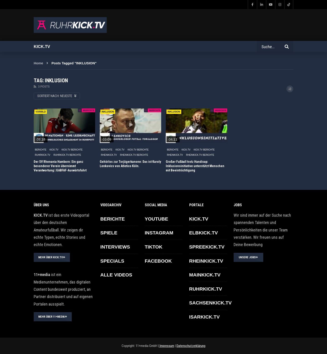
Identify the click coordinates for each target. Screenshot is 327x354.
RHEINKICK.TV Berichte (134, 155)
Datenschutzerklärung (190, 346)
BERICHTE (40, 149)
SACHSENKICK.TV (210, 302)
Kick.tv (42, 46)
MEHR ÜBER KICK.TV (51, 257)
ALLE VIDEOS (116, 274)
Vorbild (41, 111)
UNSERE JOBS (248, 257)
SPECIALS (112, 261)
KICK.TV (54, 149)
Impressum (166, 346)
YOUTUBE (156, 218)
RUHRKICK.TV (42, 155)
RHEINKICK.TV (109, 155)
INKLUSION (108, 111)
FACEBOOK (158, 261)
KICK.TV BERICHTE (71, 149)
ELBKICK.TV (203, 232)
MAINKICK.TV (205, 274)
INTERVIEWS (115, 246)
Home (38, 63)
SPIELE (109, 232)
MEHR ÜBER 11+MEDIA (52, 316)
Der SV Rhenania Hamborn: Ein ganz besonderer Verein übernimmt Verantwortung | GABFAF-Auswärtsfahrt (60, 166)
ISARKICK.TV (204, 316)
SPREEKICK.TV (207, 246)
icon (64, 125)
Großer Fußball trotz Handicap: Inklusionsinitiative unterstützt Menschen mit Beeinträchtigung (195, 166)
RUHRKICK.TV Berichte (67, 155)
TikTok (154, 246)
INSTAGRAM (159, 232)
